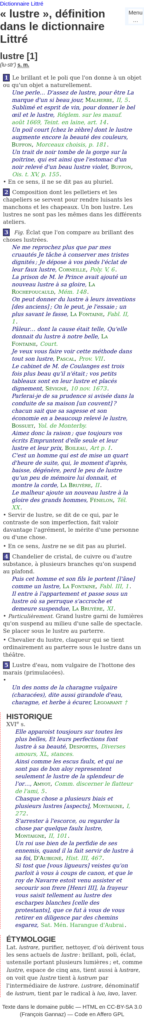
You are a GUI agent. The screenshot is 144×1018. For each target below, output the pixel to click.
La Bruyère (75, 485)
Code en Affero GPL (99, 1014)
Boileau (75, 448)
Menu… (135, 16)
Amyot (41, 783)
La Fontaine (86, 314)
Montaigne (107, 806)
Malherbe (98, 100)
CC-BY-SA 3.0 (124, 1006)
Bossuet (23, 425)
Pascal (65, 358)
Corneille (72, 269)
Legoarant (108, 702)
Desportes (83, 746)
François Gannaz (43, 1014)
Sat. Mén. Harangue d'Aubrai (82, 925)
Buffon (22, 144)
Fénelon (101, 500)
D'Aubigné (48, 858)
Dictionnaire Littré (21, 3)
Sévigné (55, 388)
